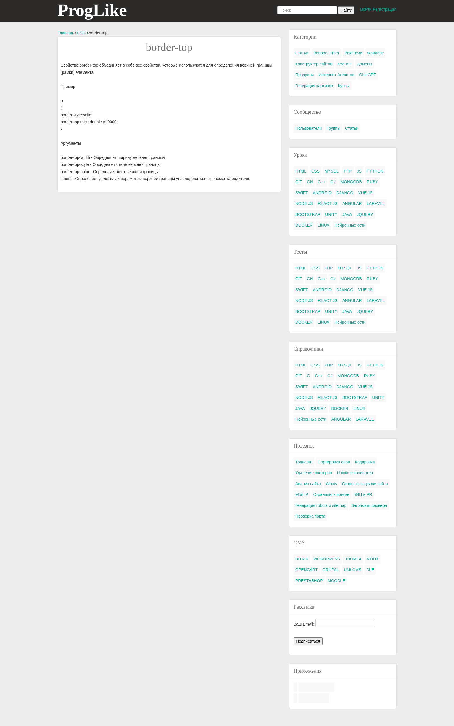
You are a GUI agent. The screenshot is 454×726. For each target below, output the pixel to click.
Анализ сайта (308, 483)
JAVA (347, 214)
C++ (321, 181)
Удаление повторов (313, 472)
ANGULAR (352, 203)
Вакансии (354, 53)
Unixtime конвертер (355, 472)
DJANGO (344, 192)
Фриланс (375, 53)
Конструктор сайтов (313, 64)
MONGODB (351, 181)
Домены (364, 64)
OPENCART (306, 569)
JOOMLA (353, 559)
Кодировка (365, 462)
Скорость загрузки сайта (365, 483)
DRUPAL (331, 569)
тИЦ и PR (363, 494)
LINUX (323, 225)
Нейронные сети (349, 225)
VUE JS (365, 192)
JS (359, 171)
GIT (298, 181)
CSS (81, 33)
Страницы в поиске (331, 494)
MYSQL (332, 171)
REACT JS (327, 203)
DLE (370, 569)
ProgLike (92, 10)
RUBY (372, 181)
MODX (373, 559)
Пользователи (308, 128)
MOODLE (336, 580)
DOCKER (304, 225)
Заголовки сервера (369, 505)
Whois (331, 483)
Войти (365, 9)
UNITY (331, 214)
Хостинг (344, 64)
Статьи (301, 53)
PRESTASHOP (309, 580)
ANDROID (322, 192)
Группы (333, 128)
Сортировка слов (334, 462)
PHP (348, 171)
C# (333, 181)
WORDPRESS (326, 559)
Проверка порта (310, 516)
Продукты (304, 74)
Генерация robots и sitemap (320, 505)
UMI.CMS (352, 569)
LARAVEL (376, 203)
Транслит (304, 462)
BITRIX (301, 559)
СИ (310, 181)
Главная (65, 33)
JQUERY (365, 214)
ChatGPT (367, 74)
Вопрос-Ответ (326, 53)
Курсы (343, 85)
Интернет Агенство (336, 74)
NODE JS (304, 203)
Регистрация (384, 9)
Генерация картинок (314, 85)
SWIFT (301, 192)
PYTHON (375, 171)
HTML (300, 171)
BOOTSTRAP (307, 214)
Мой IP (301, 494)
